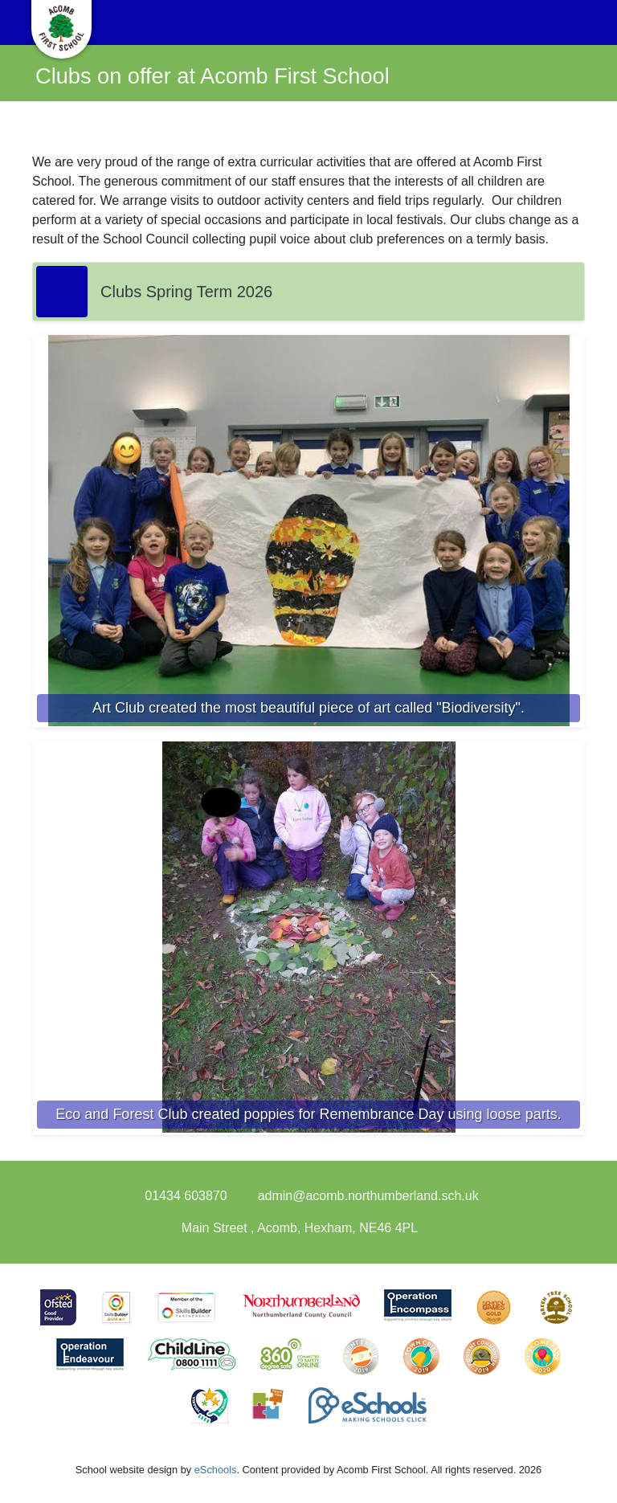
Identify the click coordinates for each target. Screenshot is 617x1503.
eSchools (215, 1470)
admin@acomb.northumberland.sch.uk (368, 1196)
